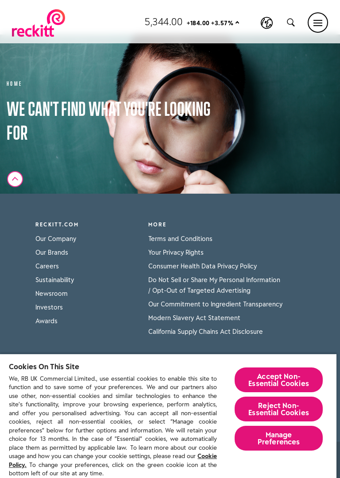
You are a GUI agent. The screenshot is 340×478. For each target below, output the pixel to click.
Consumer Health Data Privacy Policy (202, 266)
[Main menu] (318, 22)
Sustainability (54, 280)
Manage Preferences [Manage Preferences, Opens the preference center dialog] (279, 438)
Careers (47, 266)
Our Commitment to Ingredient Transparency (215, 304)
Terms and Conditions (180, 239)
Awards (46, 321)
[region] (168, 415)
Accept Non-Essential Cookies (278, 380)
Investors (49, 307)
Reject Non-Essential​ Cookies (278, 409)
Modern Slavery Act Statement (194, 318)
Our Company (55, 239)
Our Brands (51, 252)
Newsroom (51, 294)
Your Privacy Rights (176, 252)
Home (15, 83)
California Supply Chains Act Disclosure (205, 332)
